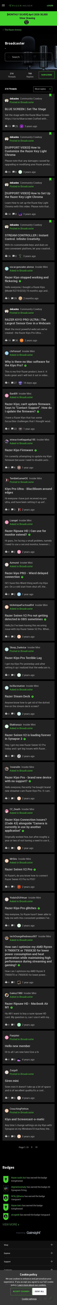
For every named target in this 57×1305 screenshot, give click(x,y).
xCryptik (15, 1214)
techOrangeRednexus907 (23, 936)
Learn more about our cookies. (31, 1285)
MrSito (13, 859)
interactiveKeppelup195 (22, 439)
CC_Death (15, 809)
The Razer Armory (13, 29)
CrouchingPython (19, 1108)
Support (28, 1261)
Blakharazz (16, 724)
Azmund (14, 562)
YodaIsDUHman (18, 897)
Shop (28, 1244)
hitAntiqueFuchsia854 (22, 605)
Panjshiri (14, 1035)
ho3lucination (17, 686)
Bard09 (13, 393)
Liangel (14, 520)
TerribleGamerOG (19, 478)
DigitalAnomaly (18, 1186)
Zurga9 (13, 1070)
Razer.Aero (16, 1205)
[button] (3, 6)
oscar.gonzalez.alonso (22, 267)
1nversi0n (15, 767)
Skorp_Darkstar (18, 647)
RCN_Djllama (17, 1196)
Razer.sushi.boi (18, 1177)
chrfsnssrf (15, 351)
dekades (14, 98)
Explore (28, 1253)
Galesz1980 (16, 993)
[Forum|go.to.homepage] (20, 5)
